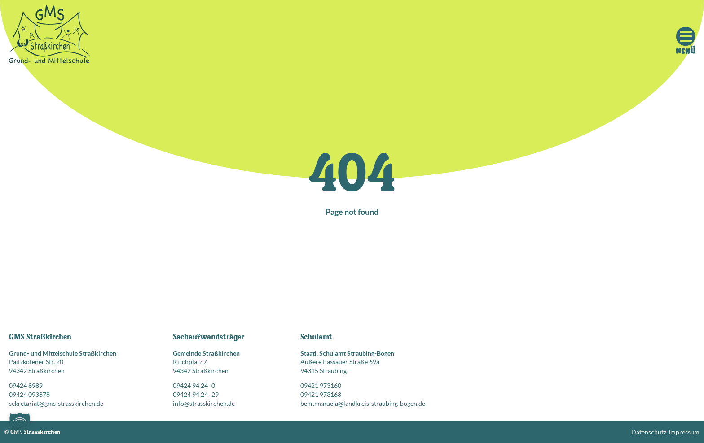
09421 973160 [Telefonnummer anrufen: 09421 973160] (320, 385)
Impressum (684, 432)
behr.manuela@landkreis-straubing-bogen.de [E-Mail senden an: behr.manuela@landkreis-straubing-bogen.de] (362, 403)
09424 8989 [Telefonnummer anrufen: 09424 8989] (26, 385)
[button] (20, 423)
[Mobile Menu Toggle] (685, 36)
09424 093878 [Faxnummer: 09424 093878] (29, 394)
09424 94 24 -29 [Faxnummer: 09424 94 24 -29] (196, 394)
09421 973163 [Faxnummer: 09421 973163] (320, 394)
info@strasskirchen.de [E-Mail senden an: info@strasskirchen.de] (204, 403)
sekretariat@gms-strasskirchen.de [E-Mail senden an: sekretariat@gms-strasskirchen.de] (56, 403)
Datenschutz (648, 432)
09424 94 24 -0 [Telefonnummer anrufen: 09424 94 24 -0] (194, 385)
